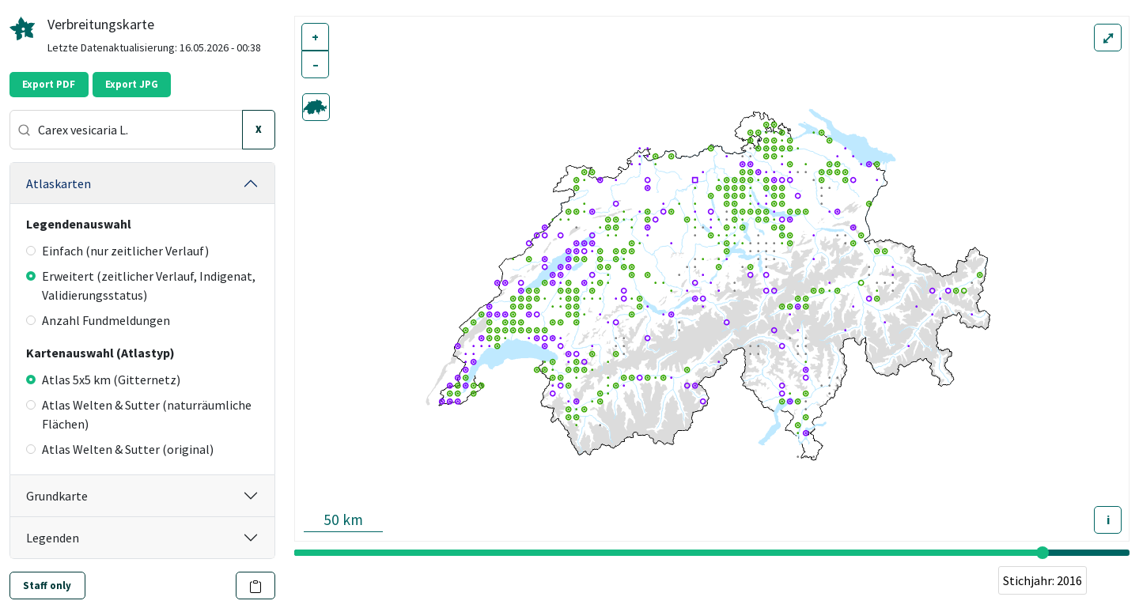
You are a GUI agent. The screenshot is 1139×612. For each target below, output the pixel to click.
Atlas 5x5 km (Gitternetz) (103, 379)
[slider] (1042, 552)
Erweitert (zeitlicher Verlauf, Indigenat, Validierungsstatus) (140, 285)
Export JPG (131, 84)
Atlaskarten (58, 183)
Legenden (52, 538)
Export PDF (48, 84)
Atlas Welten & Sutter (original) (120, 449)
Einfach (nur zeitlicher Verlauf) (117, 251)
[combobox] (126, 129)
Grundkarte (57, 496)
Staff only (47, 585)
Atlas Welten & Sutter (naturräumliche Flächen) (139, 414)
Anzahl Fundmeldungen (98, 320)
